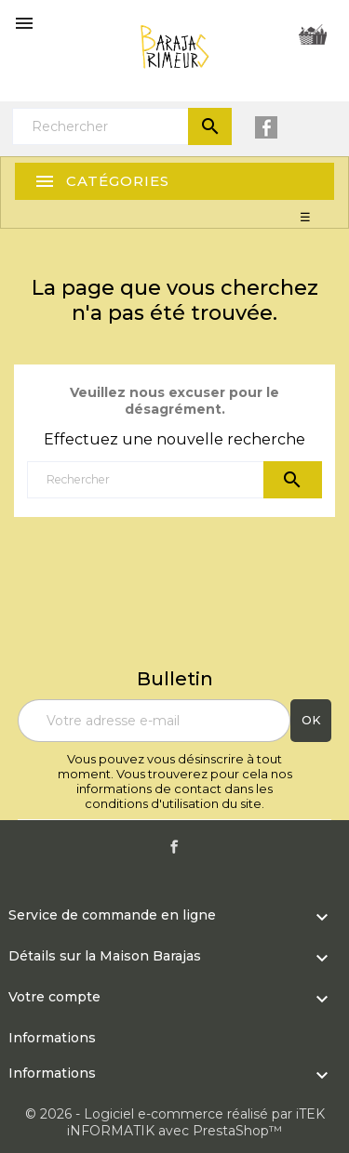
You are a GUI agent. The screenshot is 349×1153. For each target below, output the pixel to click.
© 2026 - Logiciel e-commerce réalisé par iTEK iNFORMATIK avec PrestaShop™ (175, 1122)
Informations (52, 1037)
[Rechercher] (122, 126)
